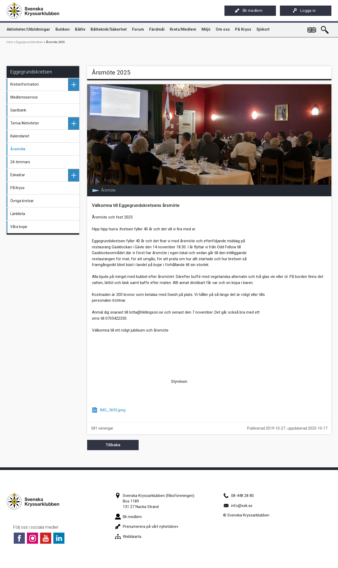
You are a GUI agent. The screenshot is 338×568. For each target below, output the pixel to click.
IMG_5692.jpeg (112, 410)
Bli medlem (248, 10)
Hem (10, 42)
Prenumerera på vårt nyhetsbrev (146, 526)
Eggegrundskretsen (29, 42)
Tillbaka (113, 445)
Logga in (304, 10)
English (312, 28)
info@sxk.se (237, 505)
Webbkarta (128, 536)
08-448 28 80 (238, 495)
